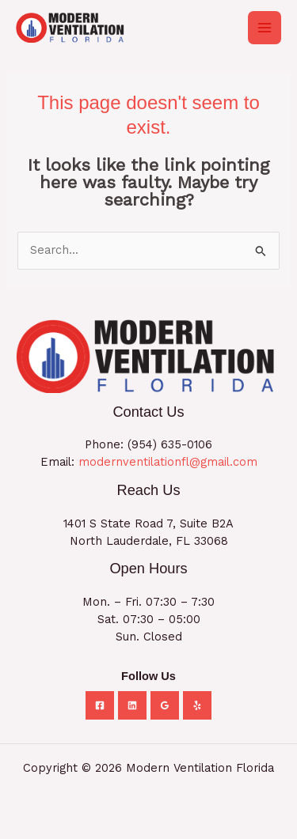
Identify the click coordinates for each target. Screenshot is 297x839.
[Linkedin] (132, 705)
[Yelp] (197, 705)
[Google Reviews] (164, 705)
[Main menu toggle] (264, 27)
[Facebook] (100, 705)
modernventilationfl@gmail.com (167, 462)
